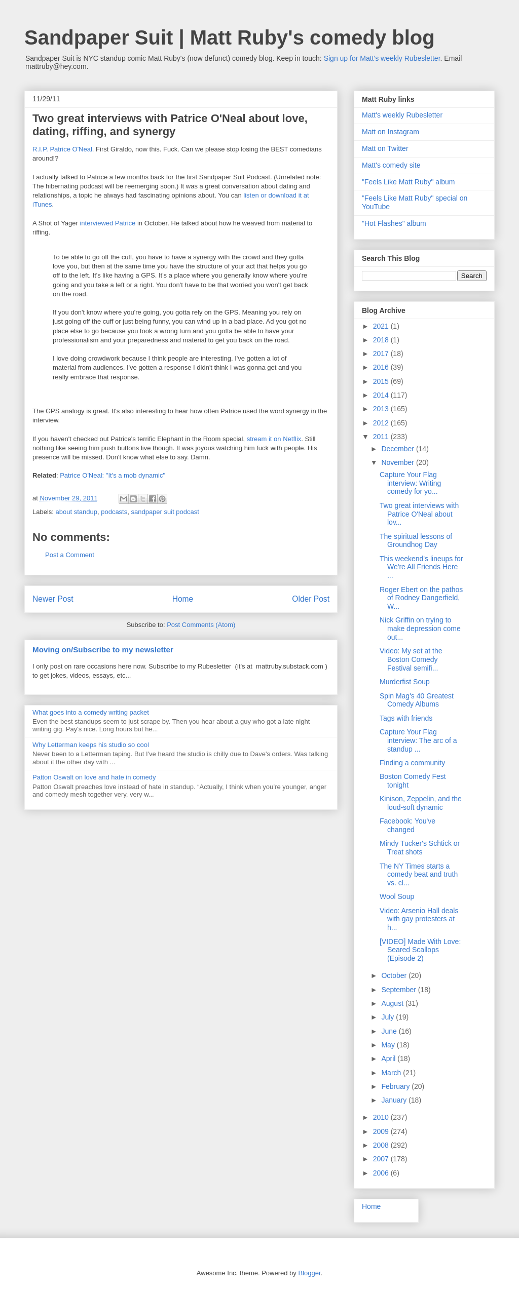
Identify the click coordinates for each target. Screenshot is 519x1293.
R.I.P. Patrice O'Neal (62, 149)
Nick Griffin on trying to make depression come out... (420, 628)
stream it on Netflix (274, 439)
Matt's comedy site (391, 165)
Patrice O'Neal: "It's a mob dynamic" (112, 475)
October (395, 975)
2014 (382, 395)
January (395, 1100)
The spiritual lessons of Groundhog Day (416, 540)
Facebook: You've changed (407, 825)
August (393, 1003)
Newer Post (52, 599)
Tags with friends (406, 718)
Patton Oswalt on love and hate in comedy (94, 777)
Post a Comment (69, 555)
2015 (382, 381)
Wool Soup (397, 896)
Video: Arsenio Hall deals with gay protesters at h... (419, 919)
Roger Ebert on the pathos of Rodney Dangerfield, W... (421, 598)
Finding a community (412, 763)
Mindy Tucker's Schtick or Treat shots (420, 847)
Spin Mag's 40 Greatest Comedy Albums (417, 700)
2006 (382, 1173)
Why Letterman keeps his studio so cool (90, 745)
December (398, 449)
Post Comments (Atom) (201, 625)
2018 (382, 340)
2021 (382, 326)
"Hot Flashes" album (394, 223)
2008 (382, 1145)
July (388, 1017)
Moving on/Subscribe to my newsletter (102, 649)
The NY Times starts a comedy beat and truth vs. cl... (419, 874)
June (389, 1031)
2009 (382, 1131)
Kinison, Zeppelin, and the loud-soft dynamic (421, 803)
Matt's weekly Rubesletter (402, 115)
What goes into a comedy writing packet (90, 712)
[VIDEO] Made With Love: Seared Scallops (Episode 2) (420, 950)
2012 (382, 423)
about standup (76, 512)
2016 (382, 367)
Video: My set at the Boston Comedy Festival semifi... (411, 659)
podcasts (114, 512)
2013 (382, 409)
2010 (382, 1117)
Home (183, 599)
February (396, 1086)
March (392, 1073)
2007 (382, 1159)
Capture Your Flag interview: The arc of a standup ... (418, 740)
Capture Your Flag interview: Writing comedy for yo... (410, 483)
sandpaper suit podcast (165, 512)
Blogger (309, 1273)
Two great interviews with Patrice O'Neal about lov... (419, 514)
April (389, 1058)
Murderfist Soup (405, 682)
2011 (382, 437)
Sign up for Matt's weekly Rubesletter (382, 58)
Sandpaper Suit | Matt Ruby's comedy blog (229, 37)
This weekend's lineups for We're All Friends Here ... (421, 567)
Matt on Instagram (390, 132)
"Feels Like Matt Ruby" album (408, 182)
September (399, 990)
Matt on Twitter (385, 148)
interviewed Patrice (107, 223)
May (388, 1045)
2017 (382, 353)
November (398, 462)
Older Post (310, 599)
